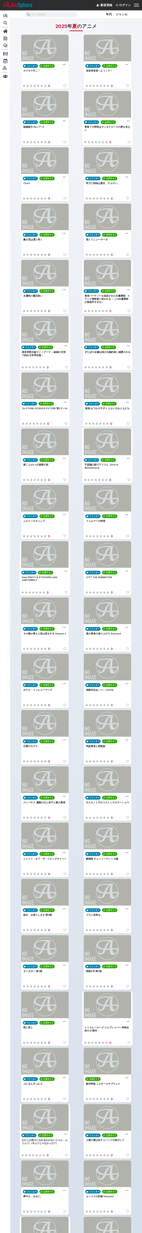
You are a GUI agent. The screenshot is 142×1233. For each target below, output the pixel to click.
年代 (109, 14)
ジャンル (122, 14)
